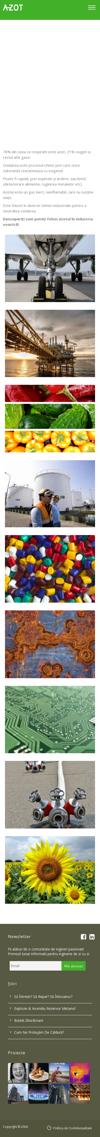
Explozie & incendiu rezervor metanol (44, 1008)
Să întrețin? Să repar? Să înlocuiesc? (43, 996)
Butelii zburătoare (28, 1020)
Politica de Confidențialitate (72, 1128)
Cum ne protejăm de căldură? (39, 1032)
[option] (50, 79)
